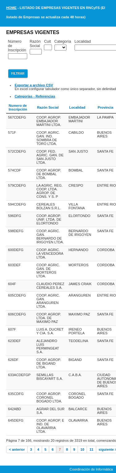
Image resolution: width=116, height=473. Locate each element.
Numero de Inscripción (18, 107)
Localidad (77, 107)
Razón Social (35, 43)
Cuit (47, 41)
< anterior (17, 449)
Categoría (62, 41)
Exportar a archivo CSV (34, 85)
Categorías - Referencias (35, 96)
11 (91, 449)
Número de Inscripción (17, 45)
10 (82, 449)
